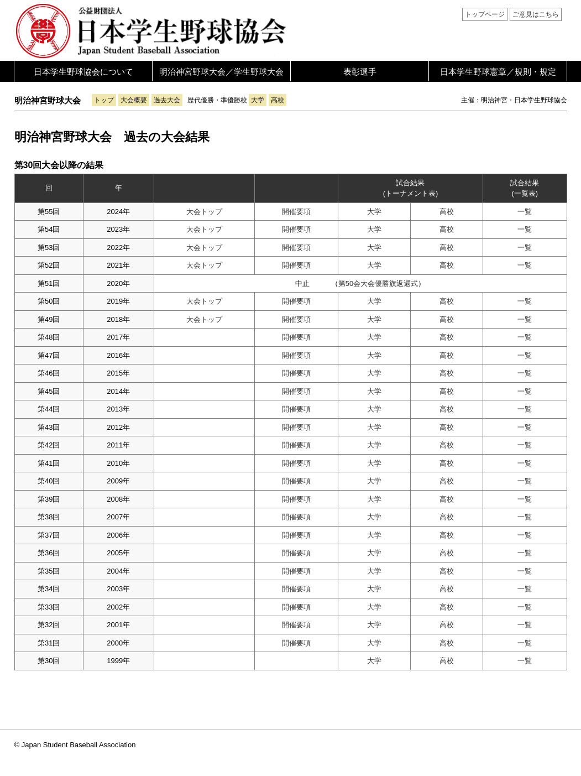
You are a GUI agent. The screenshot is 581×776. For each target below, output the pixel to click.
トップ (104, 100)
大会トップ (204, 211)
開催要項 (296, 211)
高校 (277, 100)
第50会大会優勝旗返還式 (378, 283)
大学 (257, 100)
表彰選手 (359, 71)
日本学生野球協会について (83, 71)
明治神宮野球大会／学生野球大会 (221, 71)
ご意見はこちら (535, 14)
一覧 (524, 211)
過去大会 (167, 100)
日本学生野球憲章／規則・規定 (498, 71)
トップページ (485, 14)
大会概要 (134, 100)
